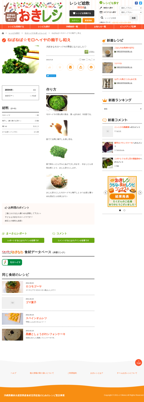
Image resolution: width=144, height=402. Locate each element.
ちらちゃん (120, 150)
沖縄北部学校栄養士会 (124, 51)
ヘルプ (13, 373)
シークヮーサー (123, 22)
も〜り (118, 131)
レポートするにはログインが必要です (23, 240)
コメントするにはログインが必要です (73, 240)
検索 (134, 18)
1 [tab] (120, 210)
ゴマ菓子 (31, 302)
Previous (104, 193)
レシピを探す (44, 26)
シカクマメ (115, 22)
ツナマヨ (118, 63)
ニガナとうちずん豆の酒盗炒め (127, 159)
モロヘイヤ (15, 262)
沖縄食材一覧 (72, 26)
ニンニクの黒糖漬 (121, 127)
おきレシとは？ (96, 373)
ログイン (75, 20)
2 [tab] (124, 210)
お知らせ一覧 (100, 26)
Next (140, 193)
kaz (117, 166)
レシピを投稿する (83, 13)
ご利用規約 (72, 373)
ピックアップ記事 (128, 26)
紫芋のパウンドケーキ (123, 143)
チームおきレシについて (127, 373)
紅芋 (129, 22)
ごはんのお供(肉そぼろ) (124, 48)
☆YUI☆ (91, 52)
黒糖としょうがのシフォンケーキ (45, 334)
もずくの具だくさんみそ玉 (125, 79)
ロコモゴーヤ (34, 286)
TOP (138, 363)
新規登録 (88, 20)
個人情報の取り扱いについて (42, 373)
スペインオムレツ (36, 318)
